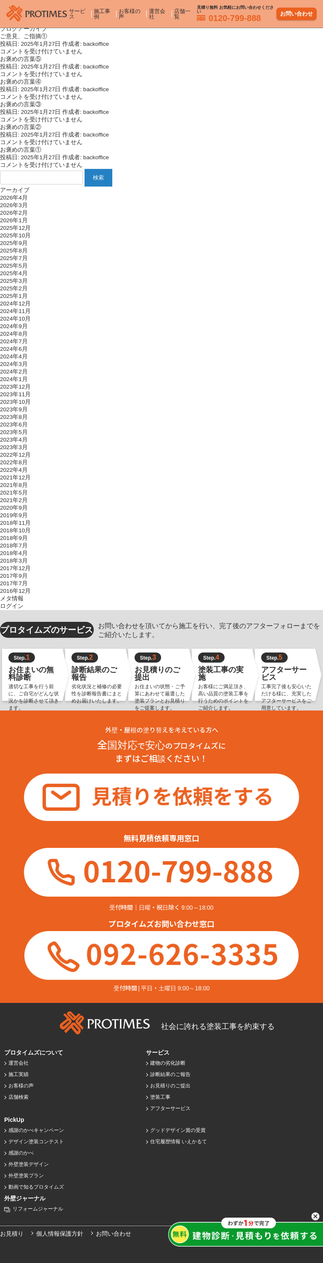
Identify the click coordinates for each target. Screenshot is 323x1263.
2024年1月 (14, 379)
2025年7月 (14, 258)
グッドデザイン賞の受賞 (178, 1130)
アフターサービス (170, 1108)
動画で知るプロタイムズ (36, 1187)
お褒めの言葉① (20, 150)
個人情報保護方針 (59, 1233)
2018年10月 (15, 530)
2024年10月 (15, 319)
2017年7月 (14, 583)
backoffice (96, 44)
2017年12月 (15, 568)
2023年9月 (14, 409)
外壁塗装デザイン (28, 1164)
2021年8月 (14, 485)
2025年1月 (14, 296)
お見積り (12, 1233)
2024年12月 (15, 303)
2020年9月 (14, 508)
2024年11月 (15, 311)
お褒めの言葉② (20, 127)
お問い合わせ (296, 12)
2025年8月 (14, 250)
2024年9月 (14, 326)
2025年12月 (15, 228)
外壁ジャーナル (24, 1198)
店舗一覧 (182, 12)
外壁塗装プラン (26, 1176)
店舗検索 (18, 1097)
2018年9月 (14, 538)
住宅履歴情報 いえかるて (178, 1142)
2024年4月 (14, 356)
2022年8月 (14, 462)
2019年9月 (14, 515)
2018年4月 (14, 553)
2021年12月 (15, 477)
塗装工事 (160, 1097)
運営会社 (157, 12)
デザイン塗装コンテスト (36, 1142)
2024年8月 (14, 334)
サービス (77, 12)
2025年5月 (14, 266)
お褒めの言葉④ (20, 82)
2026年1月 (14, 220)
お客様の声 (129, 12)
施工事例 (102, 12)
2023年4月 (14, 440)
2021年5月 (14, 492)
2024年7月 (14, 341)
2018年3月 (14, 561)
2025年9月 (14, 243)
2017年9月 (14, 576)
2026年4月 (14, 198)
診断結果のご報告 (170, 1074)
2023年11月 (15, 394)
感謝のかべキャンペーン (36, 1130)
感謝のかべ (21, 1153)
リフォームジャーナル (38, 1209)
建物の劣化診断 (167, 1063)
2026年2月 (14, 213)
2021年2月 (14, 500)
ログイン (12, 606)
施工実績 (18, 1074)
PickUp (14, 1119)
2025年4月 (14, 273)
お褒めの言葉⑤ (20, 59)
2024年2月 (14, 371)
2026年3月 (14, 205)
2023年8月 (14, 417)
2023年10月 (15, 402)
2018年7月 (14, 545)
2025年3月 (14, 281)
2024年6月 (14, 349)
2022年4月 (14, 470)
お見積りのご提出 (170, 1086)
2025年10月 (15, 235)
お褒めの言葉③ (20, 104)
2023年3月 (14, 447)
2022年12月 (15, 455)
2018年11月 (15, 523)
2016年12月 (15, 591)
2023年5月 (14, 432)
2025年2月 (14, 288)
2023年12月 (15, 387)
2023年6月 (14, 424)
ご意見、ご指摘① (23, 36)
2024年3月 (14, 364)
